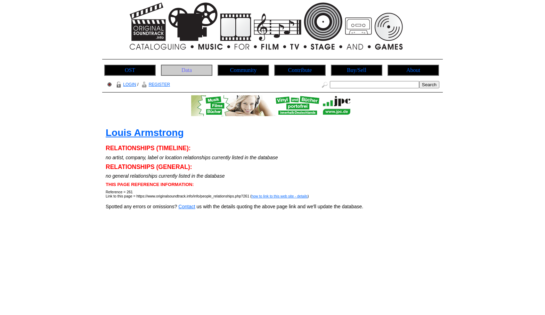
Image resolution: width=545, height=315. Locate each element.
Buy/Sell (356, 70)
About (413, 70)
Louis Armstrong (145, 132)
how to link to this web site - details (279, 196)
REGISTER (155, 84)
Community (243, 70)
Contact (186, 206)
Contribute (300, 70)
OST (130, 70)
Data (186, 70)
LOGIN (125, 84)
